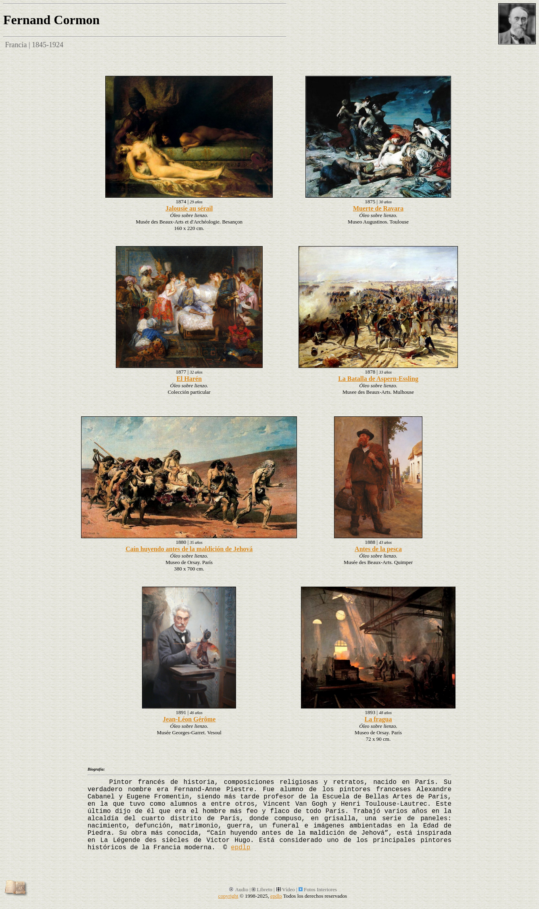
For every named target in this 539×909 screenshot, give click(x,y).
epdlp (240, 847)
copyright (228, 896)
